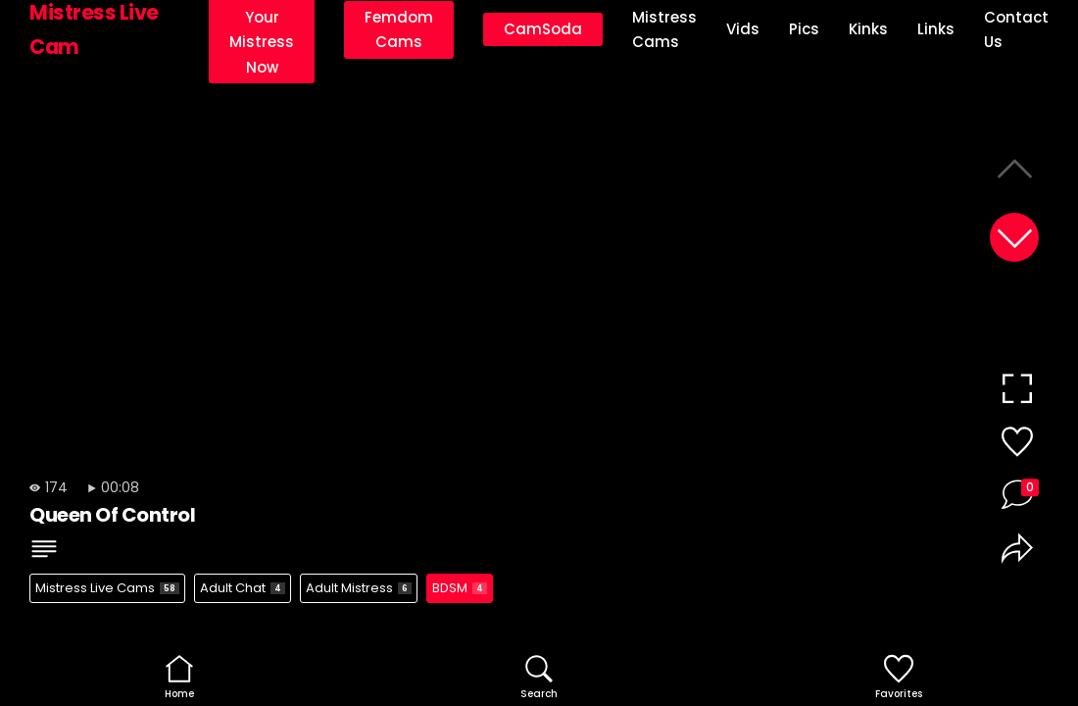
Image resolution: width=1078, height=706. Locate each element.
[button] (1014, 237)
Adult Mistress (359, 588)
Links (936, 29)
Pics (804, 29)
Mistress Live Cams (107, 588)
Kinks (868, 29)
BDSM (459, 588)
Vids (743, 29)
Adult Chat (242, 588)
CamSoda (543, 29)
